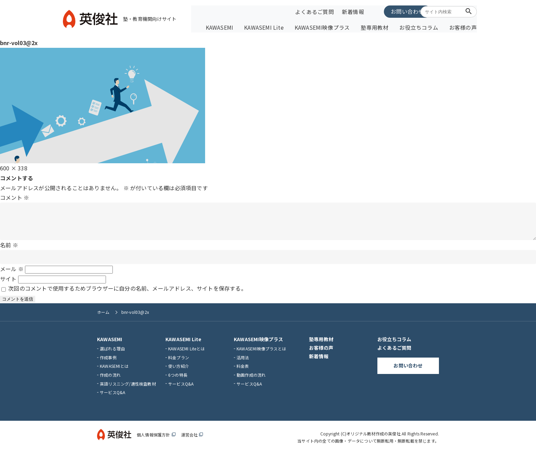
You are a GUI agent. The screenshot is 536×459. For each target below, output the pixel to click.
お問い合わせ (389, 11)
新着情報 (350, 11)
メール (12, 274)
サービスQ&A (112, 397)
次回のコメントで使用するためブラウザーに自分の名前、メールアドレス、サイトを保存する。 (127, 294)
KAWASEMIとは (114, 371)
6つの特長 (177, 380)
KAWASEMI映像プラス (333, 26)
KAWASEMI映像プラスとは (261, 354)
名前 (9, 250)
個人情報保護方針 (156, 440)
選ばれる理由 (112, 354)
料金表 (243, 371)
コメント (14, 196)
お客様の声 (461, 26)
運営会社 (192, 440)
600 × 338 (13, 166)
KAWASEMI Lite (280, 26)
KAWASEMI (239, 26)
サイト (8, 284)
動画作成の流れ (251, 380)
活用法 (243, 362)
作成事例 (108, 362)
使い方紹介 (178, 371)
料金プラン (178, 362)
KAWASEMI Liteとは (186, 354)
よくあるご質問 (313, 11)
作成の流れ (110, 380)
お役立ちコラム (421, 26)
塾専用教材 (381, 26)
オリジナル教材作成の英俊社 (373, 439)
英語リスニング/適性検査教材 (128, 389)
